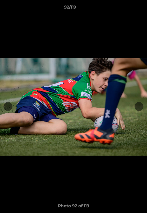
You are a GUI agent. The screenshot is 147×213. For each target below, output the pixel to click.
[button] (125, 8)
